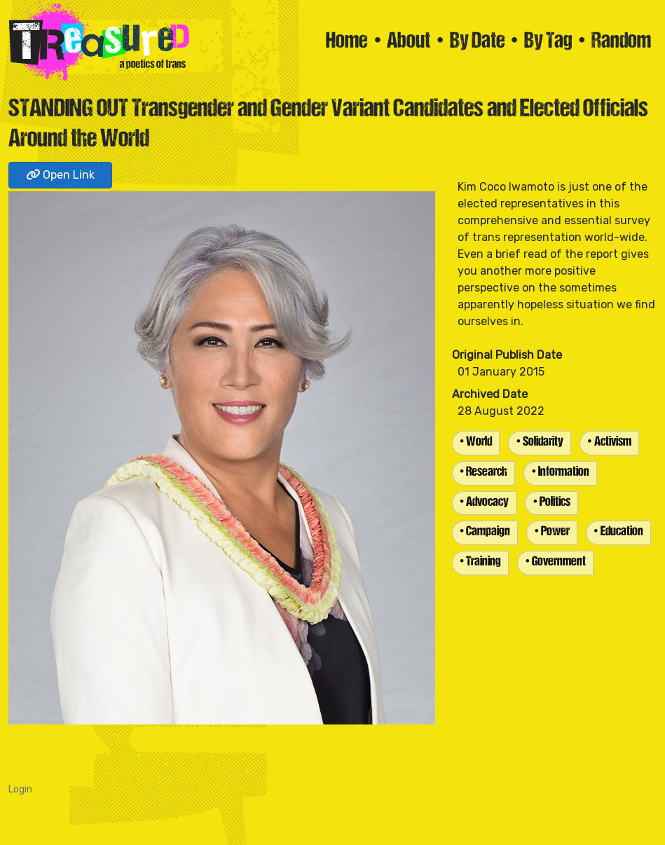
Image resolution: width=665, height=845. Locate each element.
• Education (618, 532)
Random (621, 42)
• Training (481, 562)
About (408, 42)
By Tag (548, 42)
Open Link (60, 174)
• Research (484, 472)
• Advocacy (484, 502)
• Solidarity (539, 442)
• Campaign (485, 532)
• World (476, 442)
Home (347, 42)
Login (20, 789)
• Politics (551, 502)
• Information (560, 472)
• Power (552, 532)
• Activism (609, 442)
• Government (555, 562)
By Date (477, 42)
